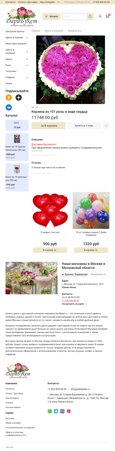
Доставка (10, 418)
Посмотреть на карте (74, 304)
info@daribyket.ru (80, 389)
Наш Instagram (47, 2)
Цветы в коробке (14, 37)
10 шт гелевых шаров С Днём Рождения (91, 233)
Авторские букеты (15, 31)
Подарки (10, 77)
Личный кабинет (13, 407)
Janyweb (9, 447)
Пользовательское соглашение (20, 427)
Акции (9, 83)
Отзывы (9, 403)
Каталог (51, 16)
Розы (8, 65)
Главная (36, 30)
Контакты (11, 2)
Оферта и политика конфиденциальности (16, 434)
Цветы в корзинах (54, 30)
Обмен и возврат (13, 423)
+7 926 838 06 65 (100, 2)
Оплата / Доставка (27, 2)
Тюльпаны (11, 71)
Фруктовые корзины (16, 43)
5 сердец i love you (50, 232)
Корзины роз (74, 30)
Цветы (9, 59)
